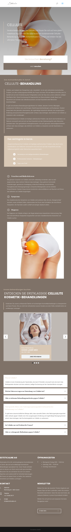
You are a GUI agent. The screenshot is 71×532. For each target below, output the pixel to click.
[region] (35, 338)
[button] (6, 337)
